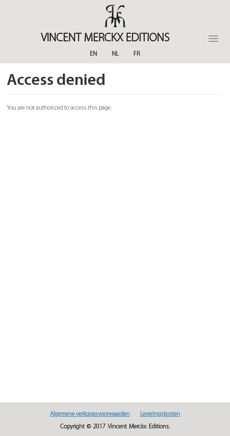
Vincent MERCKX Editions (105, 38)
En (93, 54)
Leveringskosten (160, 414)
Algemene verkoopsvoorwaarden (90, 414)
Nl (115, 54)
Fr (136, 54)
